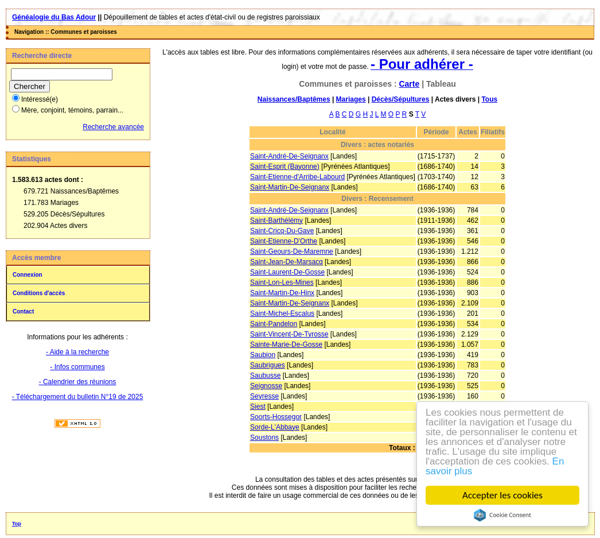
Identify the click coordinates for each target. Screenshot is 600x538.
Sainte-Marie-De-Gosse (286, 344)
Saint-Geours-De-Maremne (291, 251)
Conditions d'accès (39, 293)
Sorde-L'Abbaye (274, 427)
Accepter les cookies (502, 495)
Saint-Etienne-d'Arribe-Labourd (297, 177)
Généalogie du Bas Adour (54, 17)
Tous (489, 99)
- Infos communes (77, 367)
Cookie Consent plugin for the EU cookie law (502, 515)
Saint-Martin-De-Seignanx (289, 187)
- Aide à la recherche (77, 352)
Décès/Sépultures (401, 99)
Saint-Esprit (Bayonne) (285, 166)
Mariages (351, 99)
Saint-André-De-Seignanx (289, 156)
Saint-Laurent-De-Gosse (287, 272)
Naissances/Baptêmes (294, 99)
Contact (23, 311)
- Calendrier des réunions (77, 382)
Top (16, 524)
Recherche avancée (113, 127)
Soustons (264, 438)
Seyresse (264, 396)
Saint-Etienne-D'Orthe (283, 241)
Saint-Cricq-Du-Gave (282, 231)
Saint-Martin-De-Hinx (282, 293)
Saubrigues (267, 365)
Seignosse (266, 386)
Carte (409, 83)
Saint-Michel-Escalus (282, 313)
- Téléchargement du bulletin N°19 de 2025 (77, 397)
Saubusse (265, 375)
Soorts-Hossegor (276, 417)
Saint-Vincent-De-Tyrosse (289, 334)
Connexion (27, 275)
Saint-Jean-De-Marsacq (286, 262)
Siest (258, 406)
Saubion (262, 355)
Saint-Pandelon (273, 324)
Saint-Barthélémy (276, 220)
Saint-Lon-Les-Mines (282, 282)
